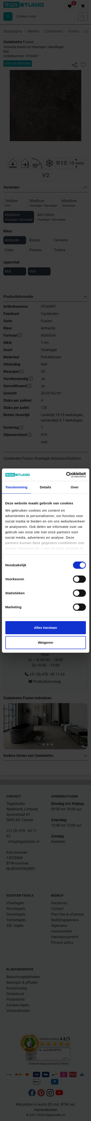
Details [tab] (45, 487)
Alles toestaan (45, 627)
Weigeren (45, 642)
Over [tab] (75, 487)
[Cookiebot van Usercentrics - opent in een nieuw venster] (66, 475)
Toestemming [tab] (16, 487)
